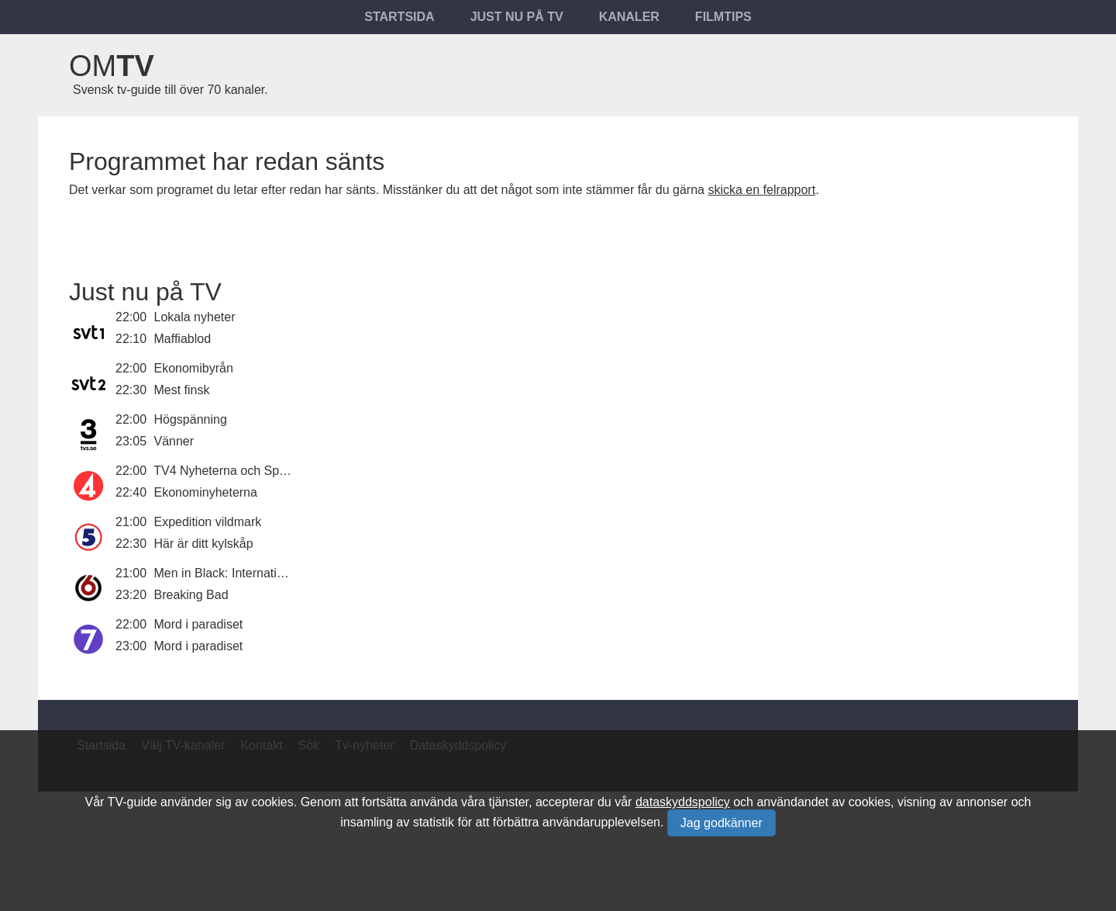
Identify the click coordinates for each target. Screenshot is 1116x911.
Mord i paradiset (198, 624)
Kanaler (629, 16)
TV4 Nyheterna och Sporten (230, 470)
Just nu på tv (516, 16)
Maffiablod (183, 338)
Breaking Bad (191, 594)
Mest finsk (182, 390)
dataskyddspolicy (683, 802)
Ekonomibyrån (193, 368)
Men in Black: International (227, 573)
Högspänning (190, 419)
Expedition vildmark (208, 521)
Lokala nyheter (195, 317)
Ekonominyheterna (205, 492)
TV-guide (132, 802)
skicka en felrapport (761, 189)
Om (111, 66)
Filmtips (723, 16)
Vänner (174, 441)
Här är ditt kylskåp (203, 543)
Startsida (399, 16)
